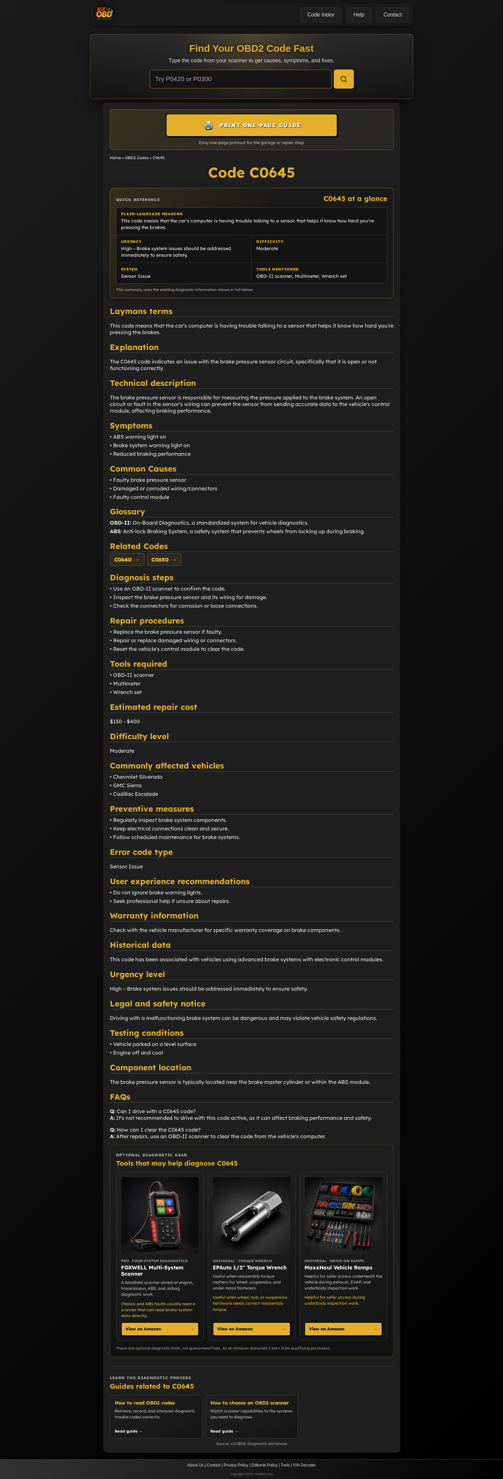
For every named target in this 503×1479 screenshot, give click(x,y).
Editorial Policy (265, 1465)
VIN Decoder (304, 1465)
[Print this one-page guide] (251, 125)
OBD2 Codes (137, 157)
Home (115, 157)
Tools (285, 1465)
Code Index (320, 14)
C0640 (127, 559)
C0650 (164, 559)
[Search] (344, 79)
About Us (195, 1465)
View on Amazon (160, 1328)
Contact (213, 1465)
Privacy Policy (236, 1465)
